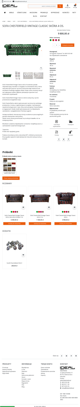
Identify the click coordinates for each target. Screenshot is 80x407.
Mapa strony (25, 381)
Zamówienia (44, 369)
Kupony (43, 375)
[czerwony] (13, 219)
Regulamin (25, 383)
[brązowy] (17, 219)
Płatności (24, 371)
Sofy (14, 21)
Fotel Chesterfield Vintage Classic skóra (66, 223)
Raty (23, 373)
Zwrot (23, 377)
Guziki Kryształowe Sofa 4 (14, 272)
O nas (23, 369)
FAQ (23, 385)
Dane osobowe (45, 367)
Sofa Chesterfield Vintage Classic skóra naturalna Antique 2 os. (14, 224)
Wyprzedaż (5, 373)
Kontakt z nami (26, 379)
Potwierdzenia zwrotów (48, 371)
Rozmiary (7, 191)
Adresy (43, 373)
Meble (9, 21)
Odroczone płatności (28, 375)
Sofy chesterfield (22, 21)
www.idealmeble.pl (65, 380)
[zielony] (11, 219)
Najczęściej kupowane (9, 371)
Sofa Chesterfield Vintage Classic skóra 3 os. (40, 223)
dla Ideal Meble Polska (63, 30)
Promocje (5, 367)
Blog (23, 387)
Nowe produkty (7, 369)
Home (3, 21)
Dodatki (6, 240)
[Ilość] (56, 45)
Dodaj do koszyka (67, 45)
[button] (75, 6)
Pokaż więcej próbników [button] (11, 185)
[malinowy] (15, 219)
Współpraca (25, 367)
